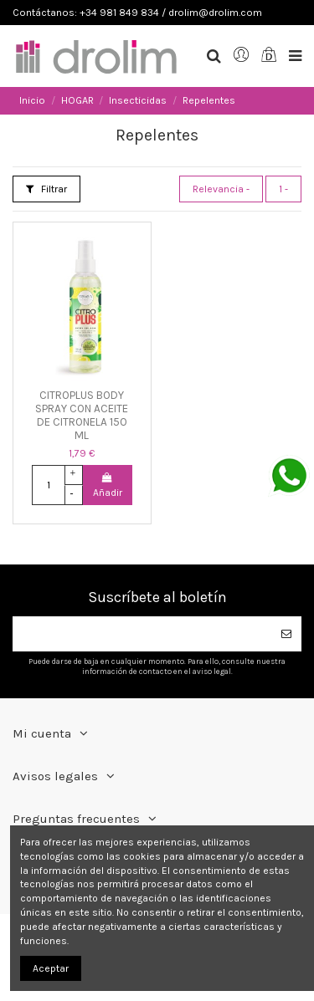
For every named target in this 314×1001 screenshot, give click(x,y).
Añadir (107, 485)
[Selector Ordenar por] (221, 189)
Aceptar (51, 968)
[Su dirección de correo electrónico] (142, 633)
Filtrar (46, 189)
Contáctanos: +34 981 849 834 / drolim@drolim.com (137, 12)
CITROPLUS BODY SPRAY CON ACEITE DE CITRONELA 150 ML (81, 415)
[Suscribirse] (286, 633)
